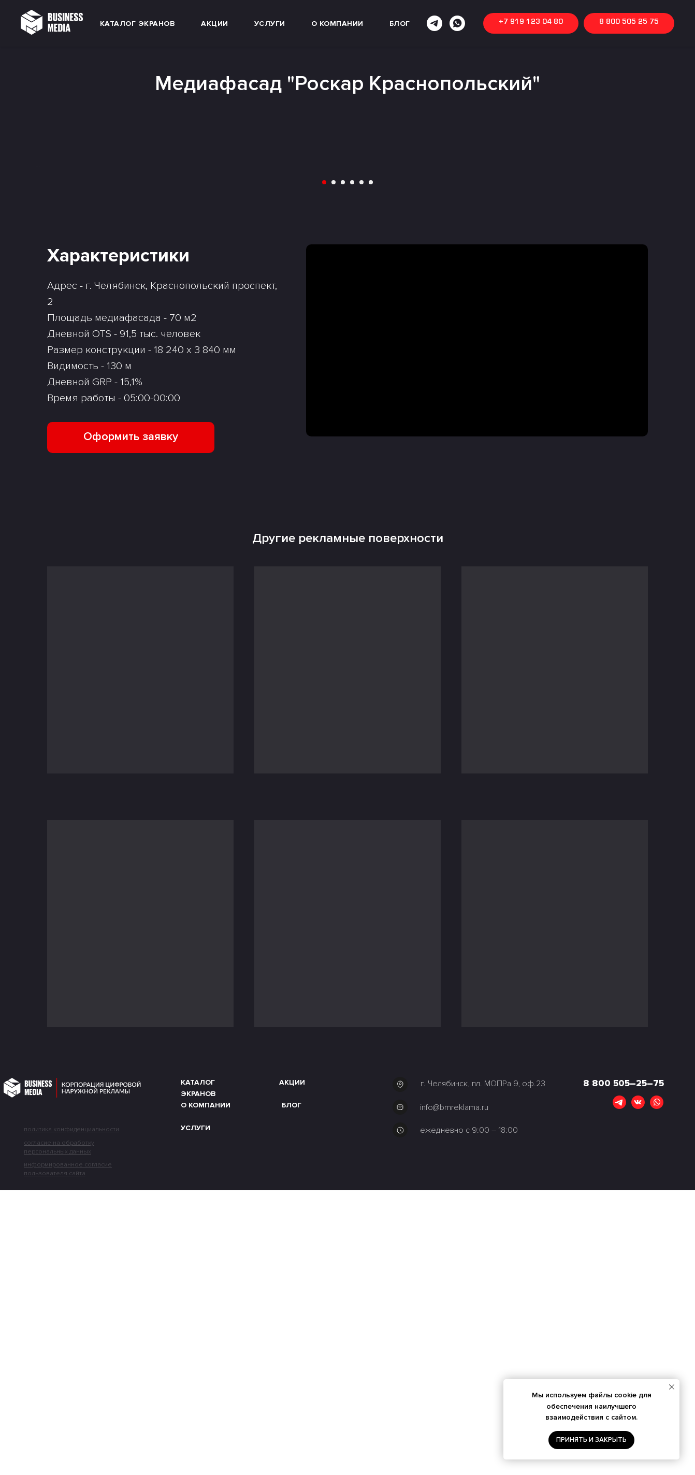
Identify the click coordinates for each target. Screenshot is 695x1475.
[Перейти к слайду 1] (324, 467)
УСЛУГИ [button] (269, 23)
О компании (205, 1389)
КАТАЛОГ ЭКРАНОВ (138, 23)
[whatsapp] (457, 23)
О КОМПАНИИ (337, 23)
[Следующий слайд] (673, 309)
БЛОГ (399, 23)
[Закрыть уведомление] (672, 1387)
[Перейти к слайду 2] (333, 467)
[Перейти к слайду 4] (352, 467)
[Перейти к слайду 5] (361, 467)
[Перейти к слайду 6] (371, 467)
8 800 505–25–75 (623, 1368)
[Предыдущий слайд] (21, 309)
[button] (130, 721)
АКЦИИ (214, 23)
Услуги (195, 1412)
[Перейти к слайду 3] (343, 467)
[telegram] (434, 23)
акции (292, 1367)
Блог (291, 1389)
